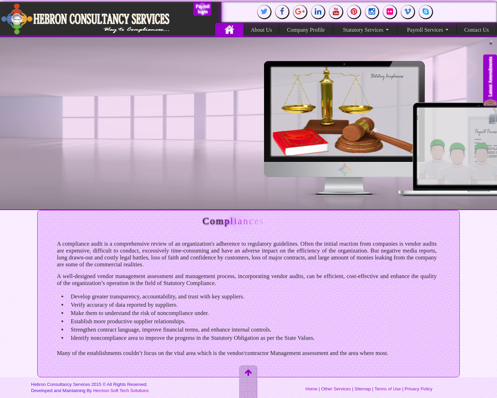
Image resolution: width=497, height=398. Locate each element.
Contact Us (476, 29)
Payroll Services (427, 29)
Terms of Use (387, 388)
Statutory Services (366, 29)
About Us (261, 29)
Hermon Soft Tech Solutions (121, 390)
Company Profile (306, 29)
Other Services (336, 388)
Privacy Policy (418, 388)
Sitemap (362, 388)
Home (229, 30)
